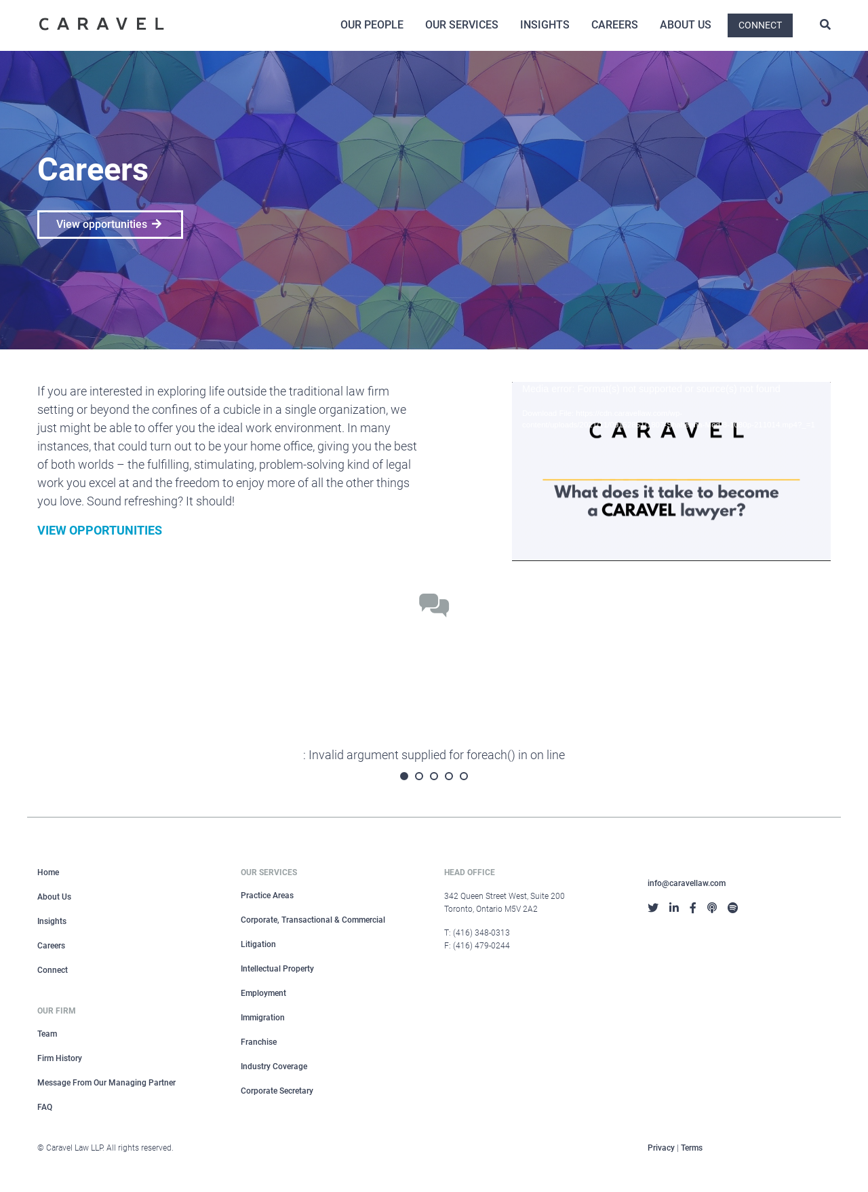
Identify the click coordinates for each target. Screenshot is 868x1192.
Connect (760, 25)
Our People (371, 24)
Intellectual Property (277, 969)
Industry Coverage (274, 1066)
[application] (671, 471)
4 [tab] (449, 776)
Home (48, 872)
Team (47, 1034)
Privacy (661, 1148)
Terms (692, 1148)
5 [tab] (464, 776)
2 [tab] (419, 776)
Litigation (258, 944)
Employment (263, 993)
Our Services (461, 24)
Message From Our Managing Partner (106, 1083)
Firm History (59, 1058)
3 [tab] (434, 776)
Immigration (263, 1017)
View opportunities (110, 224)
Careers (614, 24)
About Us (685, 24)
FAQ (44, 1107)
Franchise (259, 1042)
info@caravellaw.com (687, 883)
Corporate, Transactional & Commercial (313, 920)
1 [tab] (404, 776)
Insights (545, 24)
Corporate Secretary (277, 1091)
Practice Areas (267, 895)
